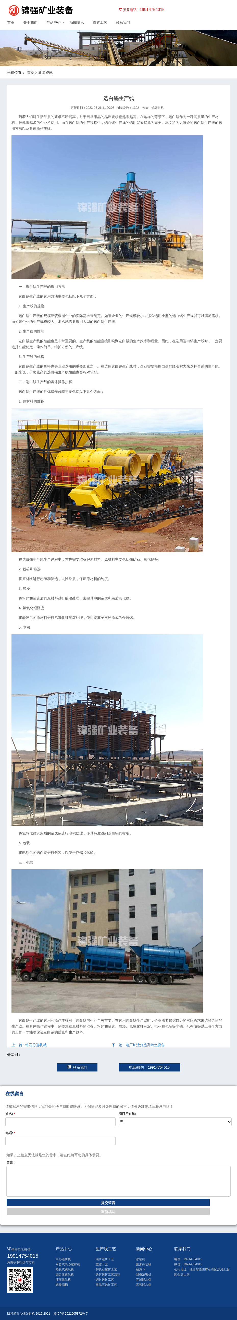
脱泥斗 (140, 1269)
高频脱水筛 (143, 1285)
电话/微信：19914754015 (149, 1067)
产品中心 (53, 22)
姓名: (10, 1114)
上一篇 (29, 1045)
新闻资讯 (77, 22)
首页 (10, 22)
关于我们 (30, 22)
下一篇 (138, 1045)
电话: (10, 1133)
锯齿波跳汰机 (65, 1274)
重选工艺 (102, 1264)
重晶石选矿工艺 (106, 1285)
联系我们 (123, 22)
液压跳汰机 (63, 1279)
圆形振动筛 (143, 1264)
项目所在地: (127, 1114)
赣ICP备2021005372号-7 (71, 1313)
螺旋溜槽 (62, 1285)
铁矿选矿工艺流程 (108, 1274)
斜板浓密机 (143, 1274)
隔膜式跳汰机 (65, 1269)
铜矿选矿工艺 (105, 1279)
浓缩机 (140, 1259)
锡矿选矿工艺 (105, 1259)
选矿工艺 (100, 22)
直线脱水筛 (143, 1279)
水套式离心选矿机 (68, 1264)
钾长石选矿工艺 (106, 1269)
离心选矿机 (63, 1259)
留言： (11, 1162)
